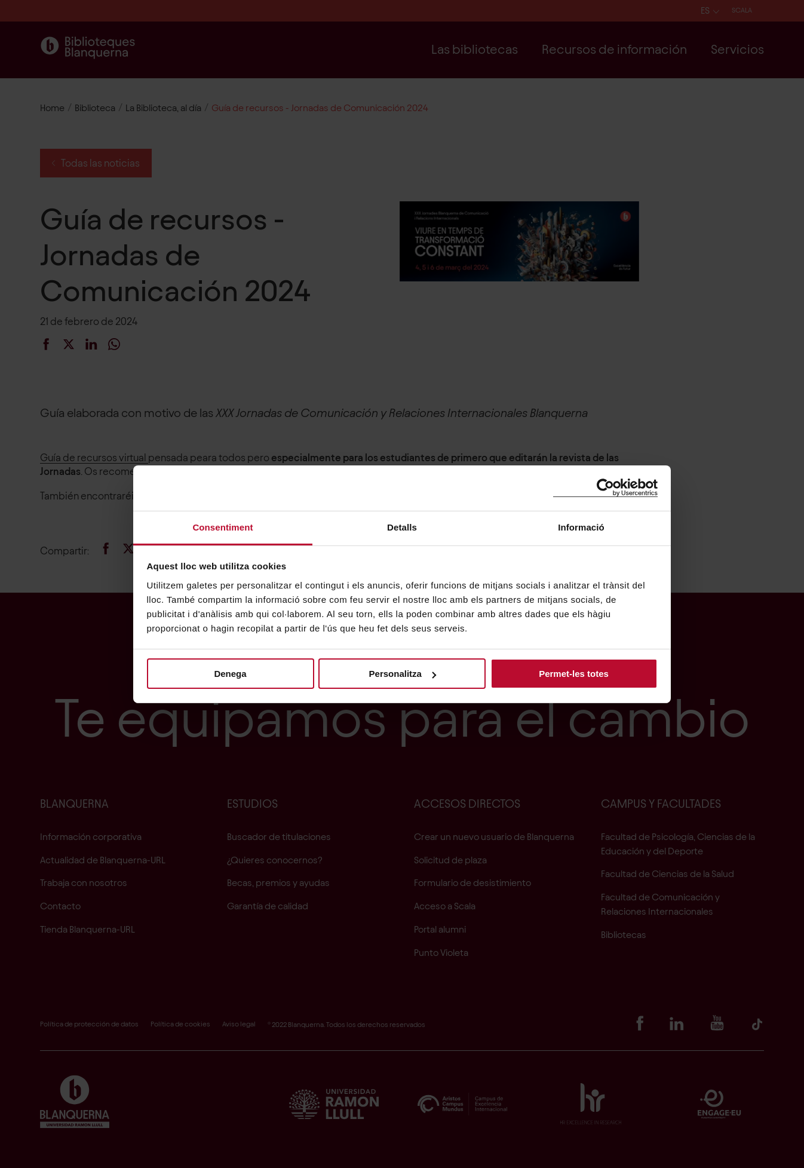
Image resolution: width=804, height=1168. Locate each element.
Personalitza (402, 674)
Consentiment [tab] (222, 527)
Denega (230, 674)
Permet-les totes (574, 674)
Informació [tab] (581, 527)
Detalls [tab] (402, 527)
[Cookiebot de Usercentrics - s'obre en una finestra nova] (605, 488)
